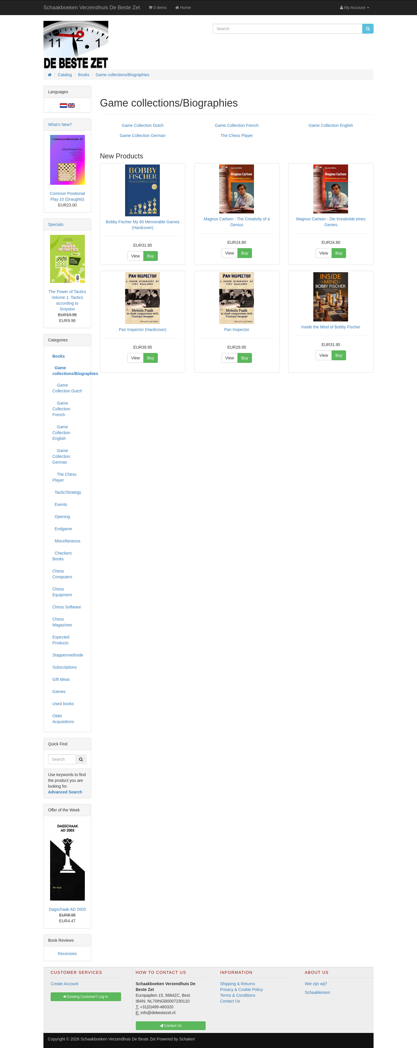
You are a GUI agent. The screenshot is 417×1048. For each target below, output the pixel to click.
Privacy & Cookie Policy (241, 989)
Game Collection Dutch (143, 125)
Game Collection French (237, 125)
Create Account (64, 983)
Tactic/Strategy (66, 492)
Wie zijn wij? (316, 983)
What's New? (60, 124)
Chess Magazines (62, 622)
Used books (63, 703)
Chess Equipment (62, 592)
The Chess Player (237, 135)
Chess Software (66, 607)
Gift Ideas (61, 679)
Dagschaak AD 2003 (67, 909)
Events (59, 504)
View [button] (135, 256)
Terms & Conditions (237, 995)
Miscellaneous (66, 541)
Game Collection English (331, 125)
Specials (55, 224)
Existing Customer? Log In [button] (85, 997)
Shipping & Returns (237, 983)
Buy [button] (150, 256)
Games (58, 691)
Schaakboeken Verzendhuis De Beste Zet (91, 7)
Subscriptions (64, 667)
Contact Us (230, 1001)
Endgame (62, 528)
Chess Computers (62, 574)
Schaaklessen (317, 992)
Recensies (67, 953)
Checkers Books (62, 556)
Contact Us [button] (171, 1026)
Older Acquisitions (63, 719)
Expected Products (60, 640)
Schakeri (187, 1039)
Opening (61, 516)
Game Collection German (143, 135)
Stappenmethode (67, 655)
